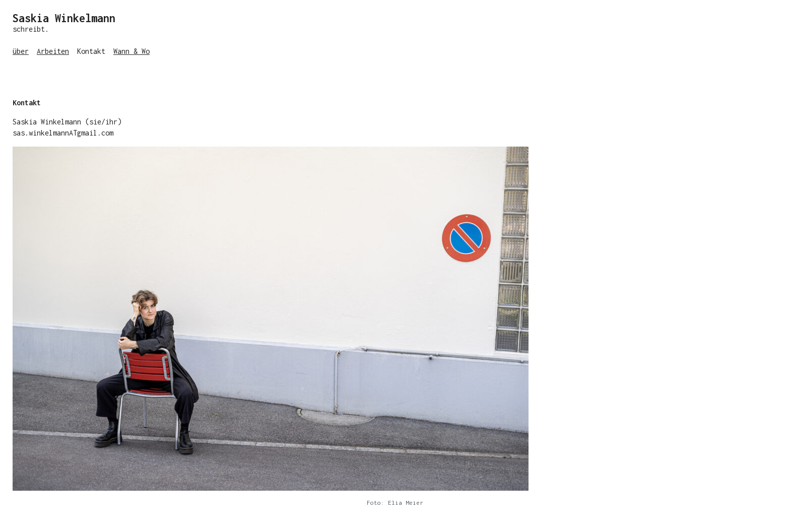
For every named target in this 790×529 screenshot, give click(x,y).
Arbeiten (53, 51)
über (21, 51)
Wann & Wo (131, 51)
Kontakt (91, 51)
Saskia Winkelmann (64, 18)
